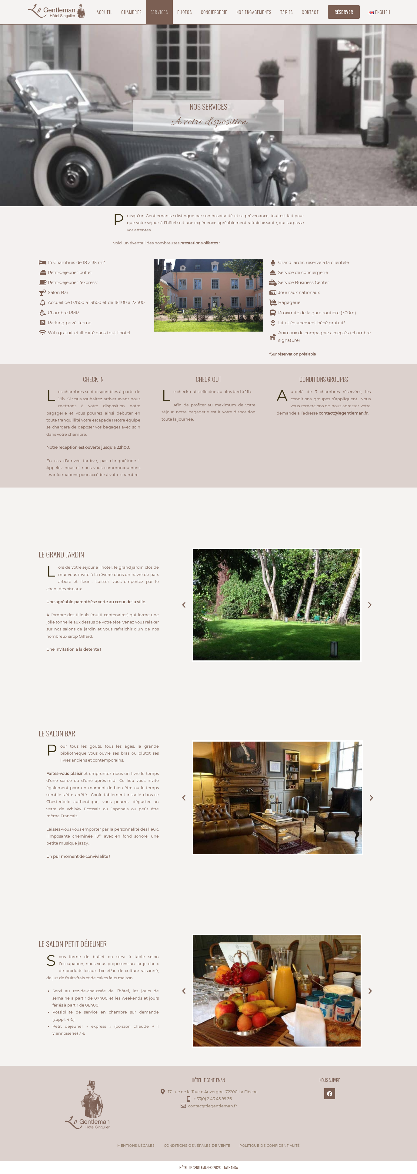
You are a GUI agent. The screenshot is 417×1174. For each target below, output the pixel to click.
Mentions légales (136, 1145)
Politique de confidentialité (269, 1145)
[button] (184, 605)
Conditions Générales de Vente (197, 1145)
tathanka (231, 1167)
